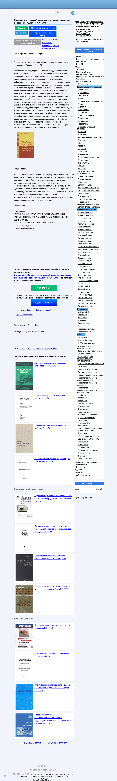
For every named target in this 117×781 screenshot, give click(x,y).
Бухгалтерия (83, 323)
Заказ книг (82, 398)
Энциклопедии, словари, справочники (87, 463)
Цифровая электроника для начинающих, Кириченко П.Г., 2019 (52, 626)
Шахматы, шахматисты (88, 415)
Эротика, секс (84, 447)
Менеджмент (83, 312)
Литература (83, 95)
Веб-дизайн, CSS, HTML (88, 439)
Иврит (80, 284)
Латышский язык (85, 264)
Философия (83, 154)
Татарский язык (84, 238)
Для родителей (84, 196)
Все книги (80, 467)
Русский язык (83, 93)
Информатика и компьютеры (90, 101)
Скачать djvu (44, 288)
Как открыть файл (50, 40)
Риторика (82, 140)
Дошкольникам (84, 84)
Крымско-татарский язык (88, 247)
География (82, 182)
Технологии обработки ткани (90, 375)
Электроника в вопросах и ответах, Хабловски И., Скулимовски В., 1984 (50, 557)
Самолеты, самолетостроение (91, 364)
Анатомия (82, 132)
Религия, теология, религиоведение (85, 172)
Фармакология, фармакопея (90, 351)
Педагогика (83, 124)
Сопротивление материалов (90, 207)
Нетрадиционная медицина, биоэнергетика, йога (89, 429)
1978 (29, 349)
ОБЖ (80, 143)
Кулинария (82, 456)
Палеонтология (84, 179)
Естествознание (85, 185)
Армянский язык (85, 235)
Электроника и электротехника (84, 347)
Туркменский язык (85, 301)
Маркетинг (82, 315)
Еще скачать (21, 33)
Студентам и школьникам (89, 191)
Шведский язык (84, 275)
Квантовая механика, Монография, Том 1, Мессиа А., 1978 (52, 396)
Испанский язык (85, 218)
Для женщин (83, 406)
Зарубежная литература (88, 188)
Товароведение (84, 332)
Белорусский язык (86, 232)
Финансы (82, 320)
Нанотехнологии (85, 354)
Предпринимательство (88, 329)
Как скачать (47, 43)
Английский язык (85, 213)
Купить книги (43, 302)
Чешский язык (84, 272)
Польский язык (84, 266)
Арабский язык (84, 252)
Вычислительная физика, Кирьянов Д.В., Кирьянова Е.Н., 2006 (52, 460)
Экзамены (80, 69)
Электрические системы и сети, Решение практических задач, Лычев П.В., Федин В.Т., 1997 (52, 688)
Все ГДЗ (79, 64)
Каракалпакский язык (87, 303)
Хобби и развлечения (87, 343)
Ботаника (82, 135)
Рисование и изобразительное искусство (89, 203)
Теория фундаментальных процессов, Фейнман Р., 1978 (51, 426)
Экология (82, 169)
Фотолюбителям (85, 340)
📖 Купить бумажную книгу (43, 28)
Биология (82, 107)
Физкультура (83, 163)
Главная (79, 56)
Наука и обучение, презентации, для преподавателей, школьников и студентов (90, 75)
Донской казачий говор (88, 281)
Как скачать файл (24, 310)
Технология (83, 118)
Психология (83, 152)
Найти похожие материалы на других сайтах (28, 41)
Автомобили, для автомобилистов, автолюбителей (85, 359)
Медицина (82, 420)
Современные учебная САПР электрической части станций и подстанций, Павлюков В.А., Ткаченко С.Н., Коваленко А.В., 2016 (53, 719)
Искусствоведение (86, 115)
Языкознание (83, 292)
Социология (83, 121)
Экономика (82, 318)
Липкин (22, 349)
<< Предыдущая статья (30, 743)
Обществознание (85, 176)
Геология (82, 395)
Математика (83, 90)
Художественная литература (90, 137)
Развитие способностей (88, 412)
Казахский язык (84, 258)
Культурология (84, 193)
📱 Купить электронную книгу (42, 34)
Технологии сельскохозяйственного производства (87, 390)
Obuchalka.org (21, 774)
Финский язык (84, 289)
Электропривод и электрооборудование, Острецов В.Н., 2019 (52, 654)
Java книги (82, 401)
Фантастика (83, 433)
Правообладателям (24, 315)
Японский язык (84, 278)
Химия (80, 104)
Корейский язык (85, 244)
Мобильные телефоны (88, 369)
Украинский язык (85, 230)
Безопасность (84, 453)
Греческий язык (84, 261)
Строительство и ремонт (88, 372)
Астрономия (83, 160)
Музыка (81, 166)
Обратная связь (83, 475)
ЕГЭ (78, 67)
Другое (79, 470)
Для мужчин (83, 442)
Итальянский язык (86, 224)
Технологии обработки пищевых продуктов (87, 379)
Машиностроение (85, 403)
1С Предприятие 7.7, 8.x (88, 436)
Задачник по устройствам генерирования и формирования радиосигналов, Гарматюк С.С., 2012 (53, 498)
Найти (79, 473)
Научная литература (87, 199)
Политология (83, 110)
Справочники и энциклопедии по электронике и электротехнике (84, 32)
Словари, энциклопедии (88, 450)
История (81, 146)
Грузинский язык (85, 295)
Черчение (82, 149)
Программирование (86, 418)
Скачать (21, 28)
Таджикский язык (85, 306)
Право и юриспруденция (88, 157)
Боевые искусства (86, 459)
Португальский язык (86, 269)
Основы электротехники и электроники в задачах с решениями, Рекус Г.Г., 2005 (52, 587)
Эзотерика (82, 337)
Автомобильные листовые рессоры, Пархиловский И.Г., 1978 (50, 364)
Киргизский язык (85, 298)
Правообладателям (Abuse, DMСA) (50, 47)
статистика (38, 349)
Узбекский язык (84, 241)
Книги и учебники (83, 81)
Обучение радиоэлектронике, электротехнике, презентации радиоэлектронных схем (90, 24)
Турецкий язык (84, 255)
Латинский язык (84, 227)
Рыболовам (83, 445)
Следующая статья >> (57, 743)
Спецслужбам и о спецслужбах (85, 424)
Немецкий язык (84, 221)
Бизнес (81, 326)
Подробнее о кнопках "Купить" (32, 54)
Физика (81, 98)
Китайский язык (84, 286)
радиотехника (51, 349)
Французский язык (86, 215)
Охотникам (82, 367)
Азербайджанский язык (88, 249)
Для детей (82, 113)
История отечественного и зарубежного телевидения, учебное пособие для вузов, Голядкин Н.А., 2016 (53, 529)
